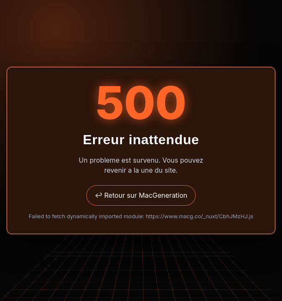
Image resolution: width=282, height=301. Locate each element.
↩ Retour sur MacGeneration (141, 195)
